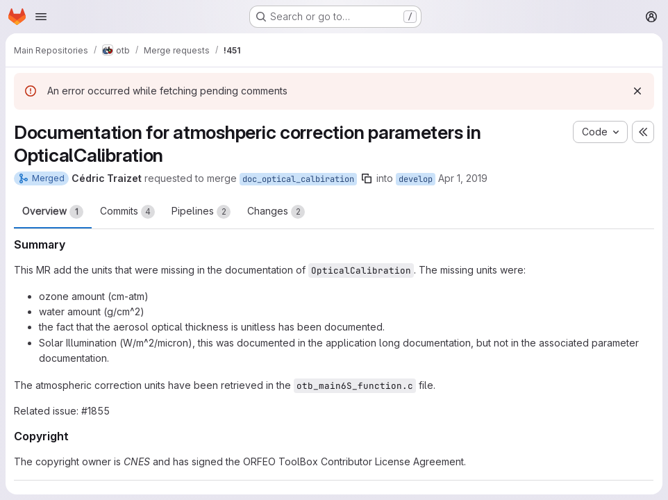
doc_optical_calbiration (298, 179)
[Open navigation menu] (41, 17)
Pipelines (201, 212)
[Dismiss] (637, 91)
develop (416, 179)
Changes (276, 212)
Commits (127, 212)
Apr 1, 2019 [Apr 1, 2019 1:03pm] (462, 178)
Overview (52, 212)
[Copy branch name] (366, 178)
